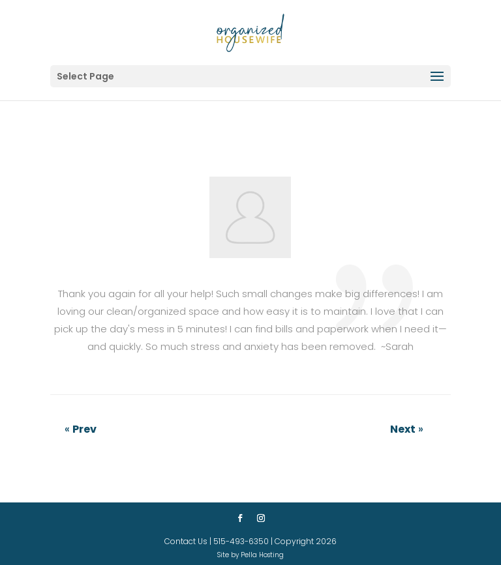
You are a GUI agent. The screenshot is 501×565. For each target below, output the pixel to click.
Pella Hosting (262, 555)
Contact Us (185, 541)
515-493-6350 (241, 541)
